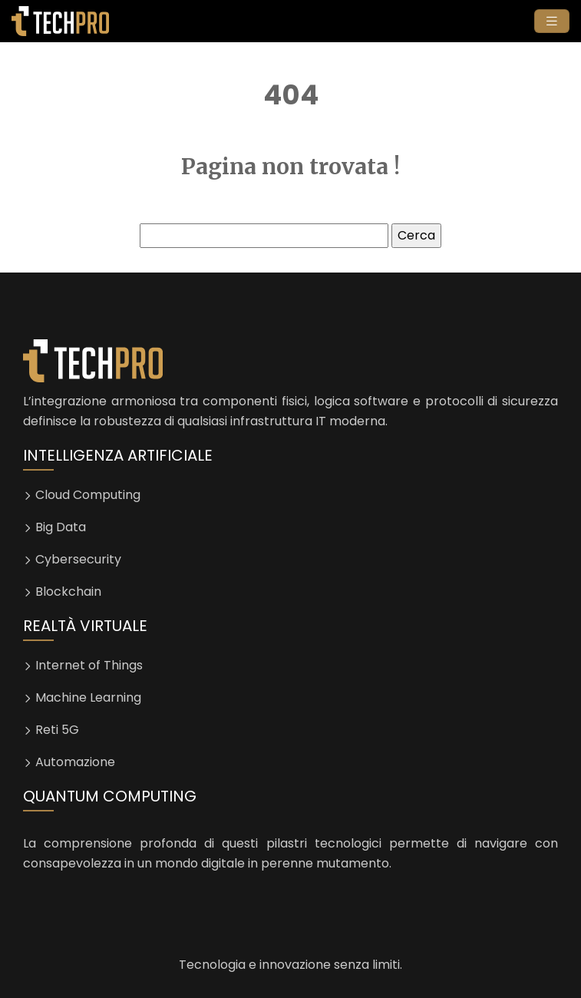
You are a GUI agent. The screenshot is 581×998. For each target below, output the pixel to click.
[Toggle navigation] (551, 21)
